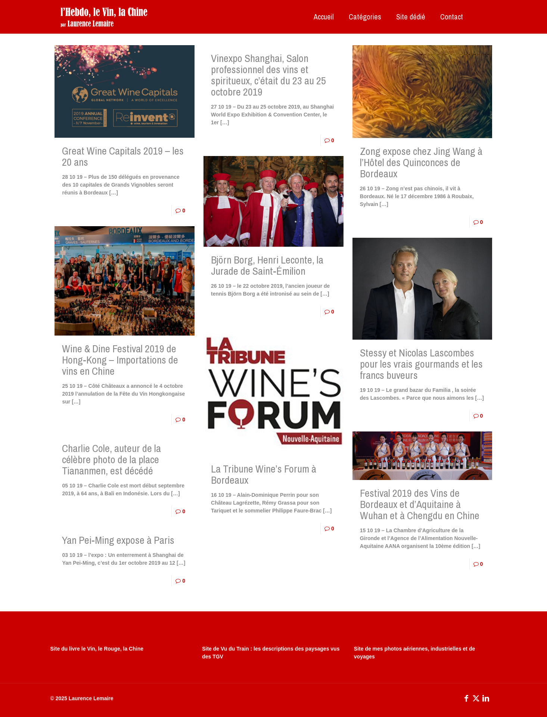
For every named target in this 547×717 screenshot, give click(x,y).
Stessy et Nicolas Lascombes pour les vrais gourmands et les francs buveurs (421, 364)
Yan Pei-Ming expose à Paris (118, 540)
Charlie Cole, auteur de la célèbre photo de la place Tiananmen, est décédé (111, 459)
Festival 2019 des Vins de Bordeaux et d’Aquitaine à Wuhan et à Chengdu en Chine (419, 504)
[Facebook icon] (466, 698)
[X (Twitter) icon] (476, 698)
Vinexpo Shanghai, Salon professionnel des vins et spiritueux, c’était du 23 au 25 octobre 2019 (268, 75)
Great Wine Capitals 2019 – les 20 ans (123, 156)
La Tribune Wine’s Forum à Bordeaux (263, 474)
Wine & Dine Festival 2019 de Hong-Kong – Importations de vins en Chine (120, 360)
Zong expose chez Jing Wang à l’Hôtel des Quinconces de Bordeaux (421, 162)
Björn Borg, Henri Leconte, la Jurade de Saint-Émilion (267, 265)
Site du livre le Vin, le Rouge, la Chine (96, 649)
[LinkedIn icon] (485, 698)
